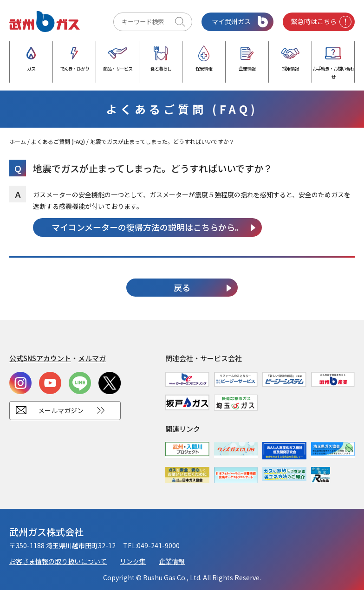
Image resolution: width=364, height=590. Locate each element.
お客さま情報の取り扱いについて (58, 561)
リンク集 (133, 561)
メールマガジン (61, 410)
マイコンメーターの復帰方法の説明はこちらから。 (147, 227)
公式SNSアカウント (40, 358)
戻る (182, 287)
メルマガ (92, 358)
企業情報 (172, 561)
